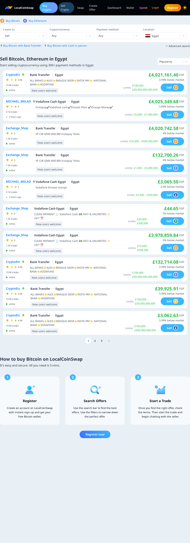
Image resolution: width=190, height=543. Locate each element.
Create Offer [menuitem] (93, 7)
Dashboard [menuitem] (114, 7)
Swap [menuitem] (80, 7)
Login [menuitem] (155, 7)
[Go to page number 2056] (108, 341)
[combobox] (52, 35)
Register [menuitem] (172, 7)
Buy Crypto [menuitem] (46, 7)
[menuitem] (143, 7)
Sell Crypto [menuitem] (65, 7)
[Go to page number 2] (95, 341)
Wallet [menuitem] (130, 7)
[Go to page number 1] (88, 341)
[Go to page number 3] (102, 341)
